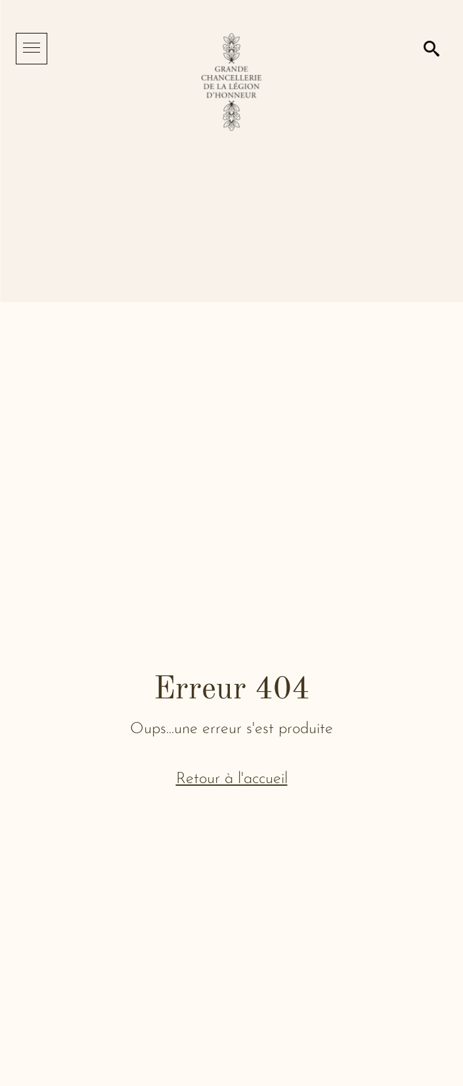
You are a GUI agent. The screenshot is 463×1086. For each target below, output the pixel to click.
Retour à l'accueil (232, 779)
